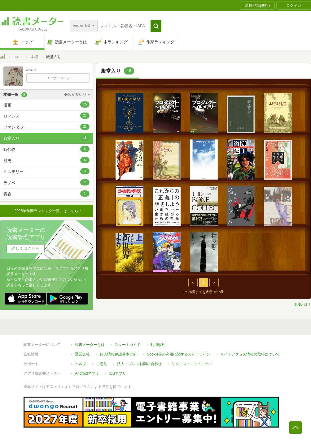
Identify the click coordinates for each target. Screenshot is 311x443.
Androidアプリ (87, 373)
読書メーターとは (90, 345)
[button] (156, 26)
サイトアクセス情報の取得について (250, 354)
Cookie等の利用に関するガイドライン (178, 354)
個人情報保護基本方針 (118, 354)
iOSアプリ (117, 373)
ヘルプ (80, 364)
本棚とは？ (302, 304)
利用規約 (158, 345)
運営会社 (82, 354)
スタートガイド (128, 345)
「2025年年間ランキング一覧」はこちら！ (46, 211)
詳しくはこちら (25, 248)
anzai (18, 57)
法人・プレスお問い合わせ (139, 364)
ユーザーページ (58, 78)
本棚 (34, 57)
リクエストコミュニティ (192, 364)
